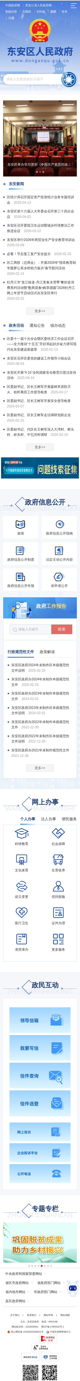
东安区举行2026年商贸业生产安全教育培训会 (41, 240)
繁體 (53, 11)
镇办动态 (58, 325)
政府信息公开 (40, 506)
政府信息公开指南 (59, 533)
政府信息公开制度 (20, 559)
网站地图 (65, 1315)
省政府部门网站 (49, 1283)
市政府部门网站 (45, 1292)
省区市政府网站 (17, 1283)
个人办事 (27, 819)
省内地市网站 (15, 1292)
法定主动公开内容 (59, 559)
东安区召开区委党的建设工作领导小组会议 (39, 358)
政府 (51, 606)
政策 (20, 533)
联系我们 (31, 1315)
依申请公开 (59, 586)
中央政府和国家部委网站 (23, 1274)
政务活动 (16, 325)
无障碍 (26, 11)
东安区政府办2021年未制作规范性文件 (40, 750)
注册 (11, 18)
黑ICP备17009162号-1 (52, 1326)
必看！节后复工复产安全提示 (29, 254)
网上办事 (40, 806)
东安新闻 (16, 184)
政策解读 (47, 652)
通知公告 (37, 325)
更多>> (40, 311)
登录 (64, 11)
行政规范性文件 (21, 652)
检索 (62, 629)
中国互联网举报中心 (58, 1331)
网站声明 (48, 1315)
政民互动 (40, 989)
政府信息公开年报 (20, 586)
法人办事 (48, 819)
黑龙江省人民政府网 (38, 5)
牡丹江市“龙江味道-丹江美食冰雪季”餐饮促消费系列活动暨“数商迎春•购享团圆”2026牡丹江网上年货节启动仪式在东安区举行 (41, 287)
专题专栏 (40, 1212)
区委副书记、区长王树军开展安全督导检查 (39, 401)
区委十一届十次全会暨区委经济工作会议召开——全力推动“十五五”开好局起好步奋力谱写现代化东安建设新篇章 (41, 344)
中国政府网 (12, 5)
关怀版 (40, 11)
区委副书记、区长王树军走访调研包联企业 (39, 415)
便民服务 (69, 819)
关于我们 (15, 1315)
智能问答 (11, 11)
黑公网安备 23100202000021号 (25, 1331)
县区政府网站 (15, 1301)
